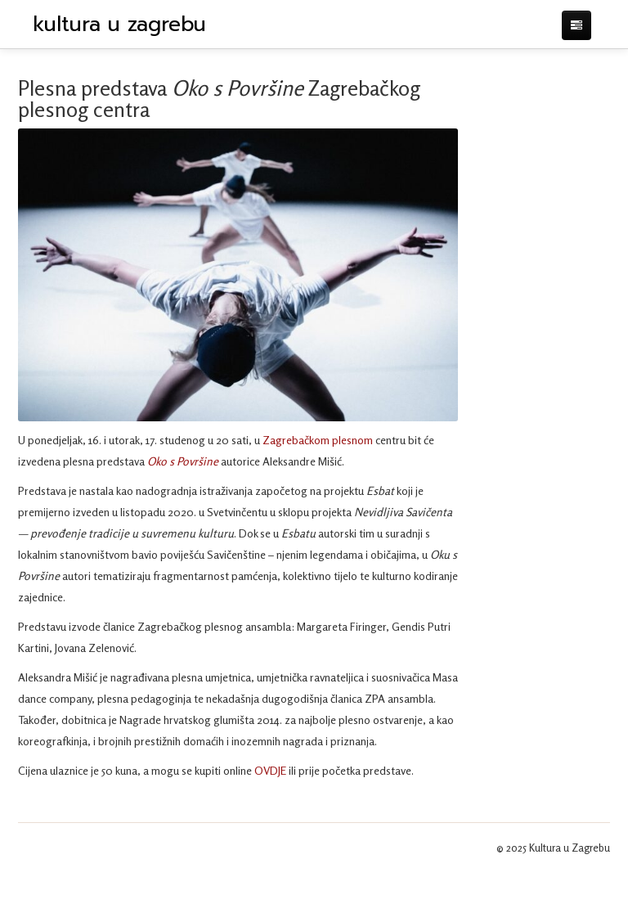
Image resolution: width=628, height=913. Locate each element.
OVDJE (270, 770)
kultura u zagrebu (119, 24)
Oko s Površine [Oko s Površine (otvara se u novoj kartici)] (182, 461)
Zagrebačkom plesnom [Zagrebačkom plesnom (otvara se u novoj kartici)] (318, 440)
